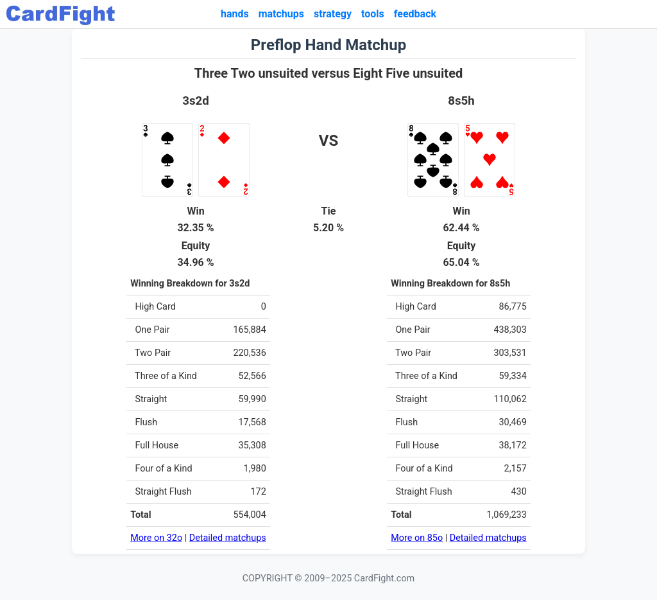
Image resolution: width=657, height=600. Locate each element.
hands (235, 14)
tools (372, 14)
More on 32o (156, 538)
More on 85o (417, 538)
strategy (333, 14)
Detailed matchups (227, 538)
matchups (281, 14)
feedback (415, 14)
